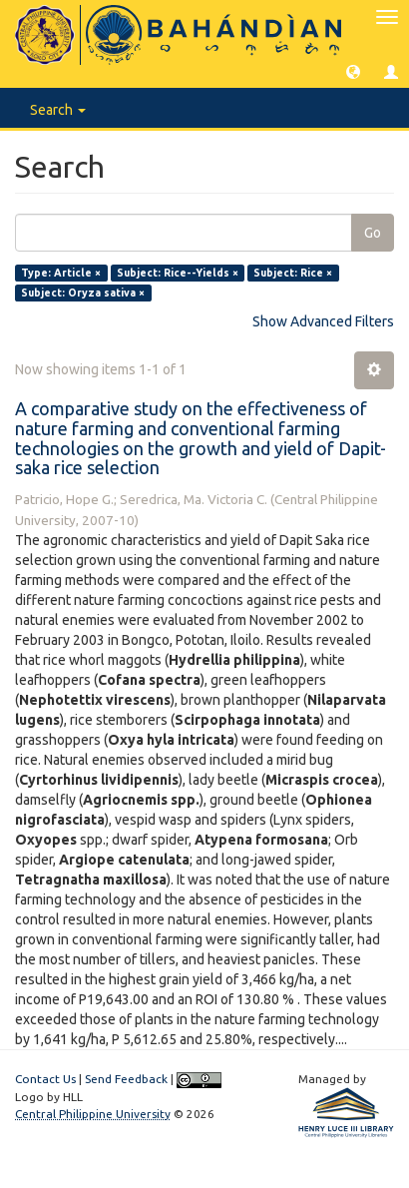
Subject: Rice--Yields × (177, 273)
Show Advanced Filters (323, 321)
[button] (353, 71)
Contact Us (45, 1078)
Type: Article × (61, 273)
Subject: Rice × (292, 273)
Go (372, 233)
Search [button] (58, 110)
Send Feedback (126, 1078)
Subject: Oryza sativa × (83, 292)
